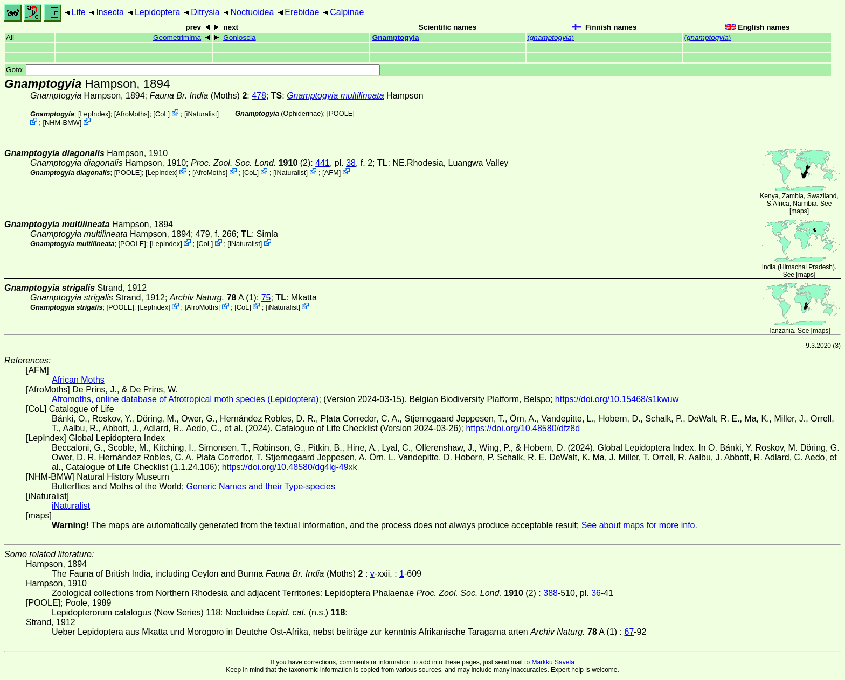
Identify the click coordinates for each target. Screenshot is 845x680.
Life (79, 12)
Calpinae (347, 12)
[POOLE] (341, 113)
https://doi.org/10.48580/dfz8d (523, 428)
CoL (161, 114)
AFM (331, 172)
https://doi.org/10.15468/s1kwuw (616, 399)
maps (799, 211)
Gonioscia (239, 37)
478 (259, 95)
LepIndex (94, 114)
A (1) (213, 297)
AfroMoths (131, 114)
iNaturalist (201, 114)
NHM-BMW (62, 122)
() (550, 37)
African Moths (78, 379)
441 (322, 162)
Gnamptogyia (395, 37)
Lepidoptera (158, 12)
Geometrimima (177, 37)
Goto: (193, 70)
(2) (250, 162)
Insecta (110, 12)
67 (629, 631)
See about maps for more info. (639, 525)
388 (550, 593)
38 (351, 162)
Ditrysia (205, 12)
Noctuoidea (252, 12)
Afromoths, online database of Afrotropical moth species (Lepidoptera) (185, 399)
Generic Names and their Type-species (260, 486)
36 (596, 593)
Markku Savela (552, 662)
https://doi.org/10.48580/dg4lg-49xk (289, 467)
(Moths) (198, 95)
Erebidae (302, 12)
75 (266, 297)
